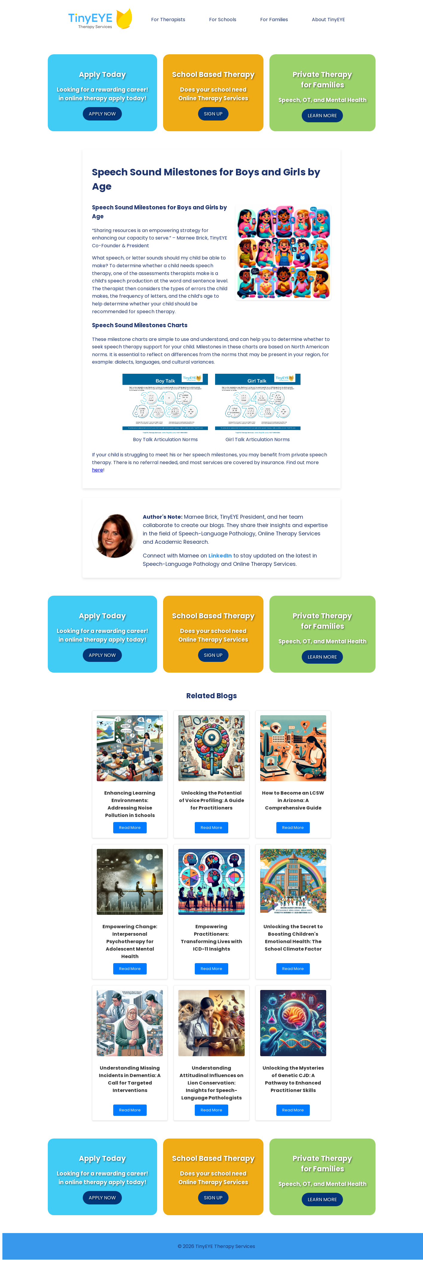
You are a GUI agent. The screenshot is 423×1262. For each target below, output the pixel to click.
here (97, 470)
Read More (132, 829)
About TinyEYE (328, 19)
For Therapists (168, 19)
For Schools (222, 19)
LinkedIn (220, 555)
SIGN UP (213, 113)
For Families (274, 19)
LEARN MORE (322, 115)
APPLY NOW (102, 113)
